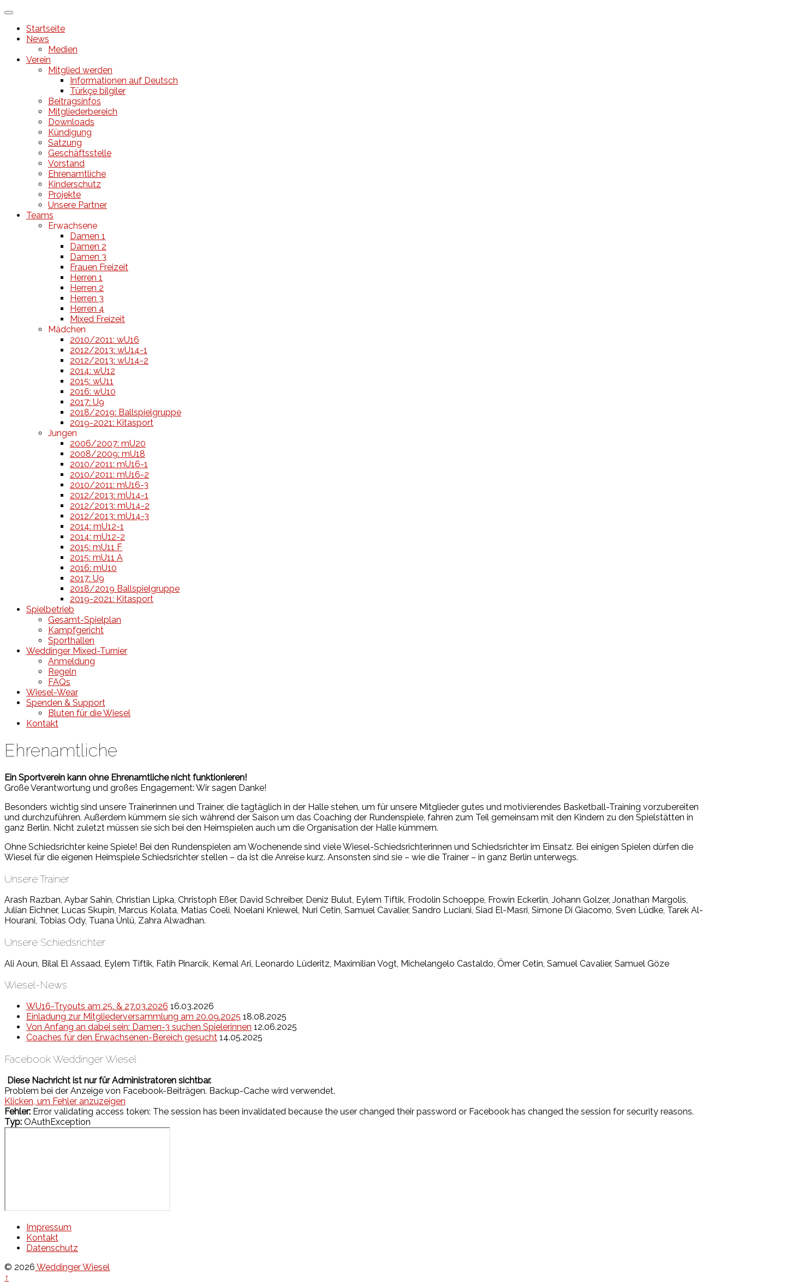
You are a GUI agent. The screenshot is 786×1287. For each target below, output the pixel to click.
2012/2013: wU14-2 (109, 360)
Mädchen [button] (67, 329)
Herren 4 (87, 308)
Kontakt (42, 723)
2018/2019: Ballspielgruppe (125, 412)
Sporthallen (71, 640)
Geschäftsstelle (79, 153)
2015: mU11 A (96, 557)
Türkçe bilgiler (98, 91)
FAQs (59, 682)
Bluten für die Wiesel (89, 713)
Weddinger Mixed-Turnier (76, 651)
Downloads (71, 122)
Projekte (64, 194)
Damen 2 (88, 246)
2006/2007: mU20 (108, 443)
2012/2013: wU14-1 (108, 350)
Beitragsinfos (74, 101)
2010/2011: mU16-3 (109, 485)
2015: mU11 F (96, 547)
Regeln (62, 671)
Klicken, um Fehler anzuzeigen (65, 1101)
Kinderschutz (74, 184)
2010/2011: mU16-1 (109, 464)
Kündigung (70, 132)
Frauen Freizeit (99, 267)
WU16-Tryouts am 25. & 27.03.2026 (97, 1006)
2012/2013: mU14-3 (109, 516)
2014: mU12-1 (97, 526)
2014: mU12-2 (97, 537)
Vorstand (66, 163)
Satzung (65, 143)
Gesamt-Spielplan (84, 620)
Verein (38, 60)
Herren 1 (86, 277)
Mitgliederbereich (82, 111)
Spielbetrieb (50, 609)
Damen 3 (88, 257)
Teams (39, 215)
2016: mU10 (93, 568)
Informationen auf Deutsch (124, 80)
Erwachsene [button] (72, 226)
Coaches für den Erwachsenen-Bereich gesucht (121, 1037)
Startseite (45, 28)
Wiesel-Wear (52, 692)
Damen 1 (87, 236)
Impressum (49, 1227)
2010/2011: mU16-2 (109, 474)
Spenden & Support (65, 703)
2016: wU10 (93, 391)
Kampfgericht (76, 630)
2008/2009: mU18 (107, 454)
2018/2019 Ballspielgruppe (125, 588)
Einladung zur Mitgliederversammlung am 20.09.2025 (133, 1016)
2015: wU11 (92, 381)
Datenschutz (52, 1248)
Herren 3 (87, 298)
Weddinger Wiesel (72, 1267)
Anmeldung (71, 661)
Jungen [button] (62, 433)
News (37, 39)
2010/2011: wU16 (104, 340)
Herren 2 (87, 288)
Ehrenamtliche (77, 174)
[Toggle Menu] (8, 12)
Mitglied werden (80, 70)
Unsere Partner (77, 205)
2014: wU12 (92, 371)
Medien (63, 49)
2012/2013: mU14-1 (109, 495)
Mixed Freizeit (97, 319)
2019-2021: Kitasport (111, 423)
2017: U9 (87, 402)
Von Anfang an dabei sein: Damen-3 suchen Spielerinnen (139, 1027)
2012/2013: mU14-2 (110, 505)
